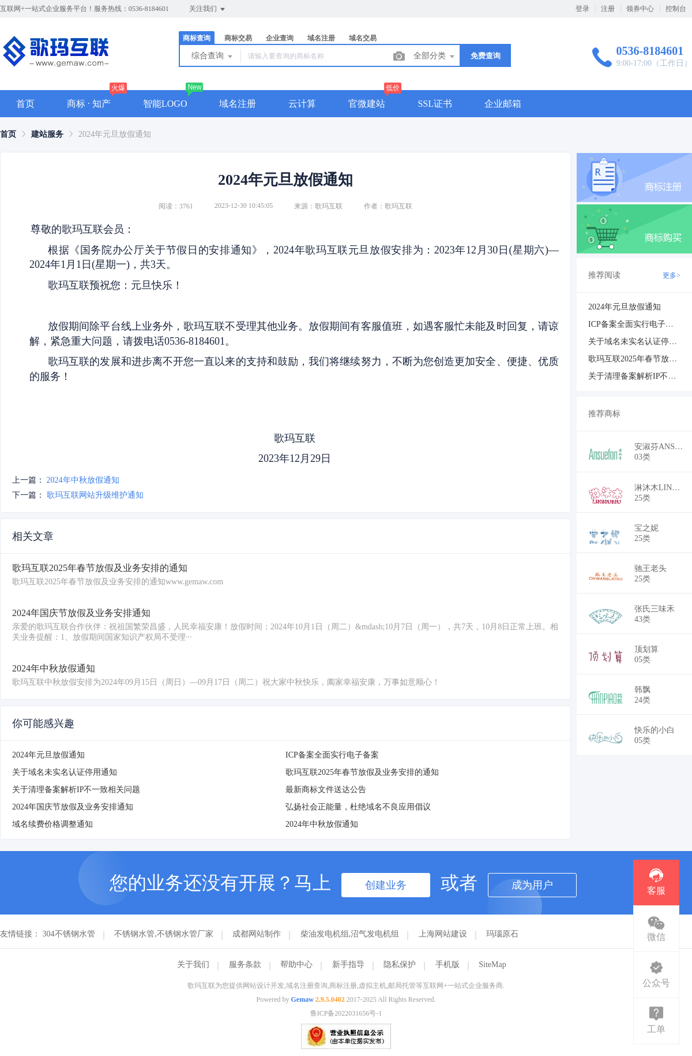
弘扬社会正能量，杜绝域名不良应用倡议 (358, 807)
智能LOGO (165, 104)
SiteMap (492, 964)
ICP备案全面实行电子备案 (332, 755)
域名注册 (321, 38)
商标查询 (196, 38)
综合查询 (212, 57)
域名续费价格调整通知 (52, 824)
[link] (8, 134)
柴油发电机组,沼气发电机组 (350, 934)
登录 (582, 9)
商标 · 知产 (89, 104)
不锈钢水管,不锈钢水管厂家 (163, 934)
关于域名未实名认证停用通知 (64, 772)
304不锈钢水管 (69, 934)
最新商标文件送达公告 (325, 789)
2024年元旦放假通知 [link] (114, 134)
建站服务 (47, 134)
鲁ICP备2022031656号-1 (346, 1013)
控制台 (675, 9)
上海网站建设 (443, 934)
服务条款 (245, 964)
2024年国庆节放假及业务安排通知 (72, 807)
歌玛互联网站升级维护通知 (95, 495)
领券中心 (640, 9)
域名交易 (363, 38)
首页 (25, 104)
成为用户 (532, 885)
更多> (671, 275)
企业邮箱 (502, 104)
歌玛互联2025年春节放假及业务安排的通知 (362, 772)
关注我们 (208, 9)
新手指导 (348, 964)
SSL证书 (435, 104)
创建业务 (386, 885)
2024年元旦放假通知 (48, 755)
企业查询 (280, 38)
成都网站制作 (256, 934)
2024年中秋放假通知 (83, 480)
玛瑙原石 (502, 934)
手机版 (447, 964)
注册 (608, 9)
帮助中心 (296, 964)
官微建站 (366, 104)
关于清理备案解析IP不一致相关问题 (76, 789)
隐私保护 (399, 964)
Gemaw (302, 999)
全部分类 (434, 57)
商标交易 (238, 38)
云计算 (302, 104)
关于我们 (193, 964)
